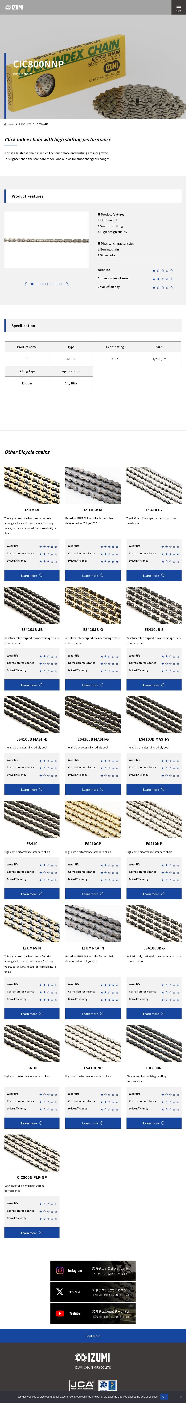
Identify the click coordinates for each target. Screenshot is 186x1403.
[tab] (32, 284)
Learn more (29, 575)
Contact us (93, 1336)
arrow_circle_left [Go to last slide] (25, 283)
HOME (10, 124)
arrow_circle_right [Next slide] (67, 283)
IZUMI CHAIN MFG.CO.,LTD (93, 1361)
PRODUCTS (25, 124)
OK (164, 1396)
